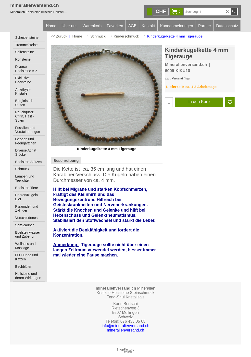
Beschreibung (66, 160)
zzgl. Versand (174, 78)
